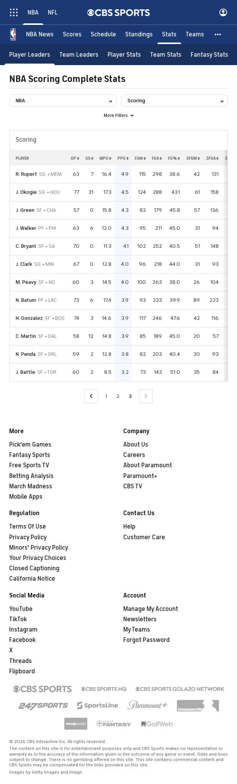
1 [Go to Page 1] (106, 396)
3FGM (193, 158)
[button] (218, 34)
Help (129, 526)
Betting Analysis (31, 476)
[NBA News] (39, 34)
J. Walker (26, 228)
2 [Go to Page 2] (117, 396)
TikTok (18, 619)
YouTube (21, 609)
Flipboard (22, 671)
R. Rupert (26, 174)
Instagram (23, 629)
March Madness (30, 486)
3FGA (212, 158)
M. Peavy (26, 282)
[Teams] (195, 34)
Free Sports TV (29, 465)
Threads (20, 661)
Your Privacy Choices (37, 558)
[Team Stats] (165, 54)
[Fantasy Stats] (209, 54)
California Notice (32, 579)
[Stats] (169, 34)
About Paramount (147, 465)
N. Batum (26, 300)
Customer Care (144, 537)
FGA (157, 158)
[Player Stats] (124, 54)
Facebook (22, 640)
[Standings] (139, 34)
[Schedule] (103, 34)
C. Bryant (26, 246)
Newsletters (140, 619)
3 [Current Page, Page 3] (130, 396)
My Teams (136, 629)
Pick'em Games (30, 444)
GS (89, 158)
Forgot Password (146, 640)
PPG (123, 158)
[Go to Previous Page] (91, 396)
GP (75, 158)
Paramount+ (140, 476)
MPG (105, 158)
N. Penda (26, 354)
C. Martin (26, 336)
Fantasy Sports (29, 455)
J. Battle (25, 372)
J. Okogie (26, 192)
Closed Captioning (34, 568)
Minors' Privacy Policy (38, 548)
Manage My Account (150, 609)
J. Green (25, 210)
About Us (135, 444)
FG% (174, 158)
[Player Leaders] (30, 54)
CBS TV (132, 486)
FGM (140, 158)
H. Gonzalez (29, 318)
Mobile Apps (25, 497)
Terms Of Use (27, 526)
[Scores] (72, 34)
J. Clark (24, 264)
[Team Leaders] (79, 54)
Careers (134, 455)
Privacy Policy (28, 537)
